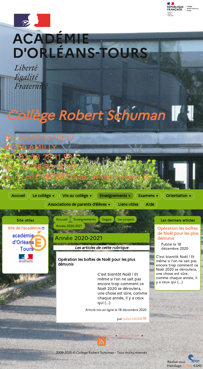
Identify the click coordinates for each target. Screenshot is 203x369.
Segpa (107, 219)
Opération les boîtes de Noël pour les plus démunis (178, 233)
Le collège (44, 195)
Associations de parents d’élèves (79, 204)
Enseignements (115, 195)
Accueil (18, 195)
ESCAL (187, 366)
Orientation (179, 195)
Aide (150, 204)
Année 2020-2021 (69, 226)
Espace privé (127, 335)
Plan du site (71, 335)
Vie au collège (77, 195)
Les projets (126, 219)
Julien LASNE (132, 319)
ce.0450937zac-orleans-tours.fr (87, 176)
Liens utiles (128, 204)
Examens (148, 195)
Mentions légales (98, 335)
